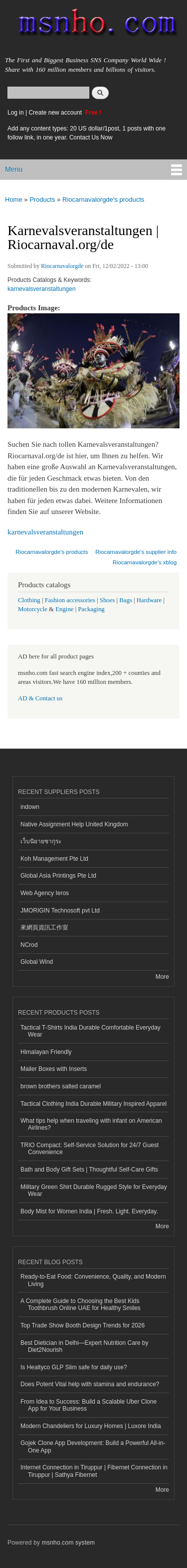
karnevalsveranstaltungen (41, 288)
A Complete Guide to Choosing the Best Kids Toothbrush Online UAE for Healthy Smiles (80, 1304)
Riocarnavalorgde (62, 265)
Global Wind (36, 961)
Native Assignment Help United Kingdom (74, 824)
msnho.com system (68, 1542)
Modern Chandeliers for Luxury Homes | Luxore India (90, 1426)
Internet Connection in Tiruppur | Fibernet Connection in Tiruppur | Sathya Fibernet (94, 1471)
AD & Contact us (40, 698)
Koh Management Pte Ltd (54, 858)
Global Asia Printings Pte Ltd (58, 875)
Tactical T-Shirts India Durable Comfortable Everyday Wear (90, 1031)
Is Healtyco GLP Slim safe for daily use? (73, 1367)
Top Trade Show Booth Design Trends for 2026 (82, 1325)
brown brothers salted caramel (60, 1086)
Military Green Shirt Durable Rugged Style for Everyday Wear (93, 1190)
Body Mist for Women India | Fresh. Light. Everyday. (89, 1211)
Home (13, 199)
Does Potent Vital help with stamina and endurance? (89, 1384)
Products (42, 199)
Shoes (107, 600)
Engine (64, 609)
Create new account (55, 112)
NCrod (29, 944)
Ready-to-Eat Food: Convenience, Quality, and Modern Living (93, 1280)
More (162, 976)
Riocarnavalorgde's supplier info (136, 552)
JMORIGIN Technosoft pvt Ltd (60, 910)
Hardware (149, 600)
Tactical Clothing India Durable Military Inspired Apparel (93, 1103)
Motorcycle (32, 609)
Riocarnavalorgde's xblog (145, 562)
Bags (125, 600)
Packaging (91, 609)
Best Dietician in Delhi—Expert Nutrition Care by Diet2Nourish (84, 1346)
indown (29, 806)
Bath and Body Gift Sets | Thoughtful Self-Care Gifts (89, 1169)
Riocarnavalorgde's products (103, 199)
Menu (13, 169)
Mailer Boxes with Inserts (53, 1068)
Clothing (29, 600)
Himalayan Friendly (46, 1051)
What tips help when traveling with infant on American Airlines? (91, 1124)
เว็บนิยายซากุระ (40, 841)
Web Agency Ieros (44, 893)
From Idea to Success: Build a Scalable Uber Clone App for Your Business (88, 1405)
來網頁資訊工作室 (44, 927)
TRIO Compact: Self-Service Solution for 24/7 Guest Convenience (89, 1149)
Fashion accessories (70, 600)
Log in (15, 112)
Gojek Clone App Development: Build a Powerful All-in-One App (92, 1446)
